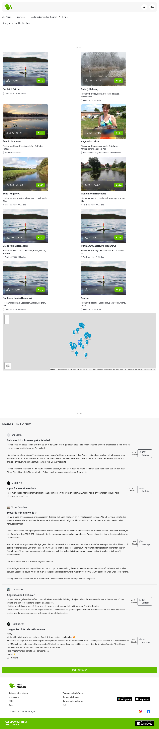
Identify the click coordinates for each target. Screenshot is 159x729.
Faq (64, 705)
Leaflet (52, 369)
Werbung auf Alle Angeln (73, 693)
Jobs (11, 705)
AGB (11, 701)
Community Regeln (71, 697)
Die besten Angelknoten (73, 701)
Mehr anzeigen (79, 670)
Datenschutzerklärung (18, 693)
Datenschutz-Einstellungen (22, 711)
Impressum (14, 697)
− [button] (7, 321)
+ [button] (7, 317)
